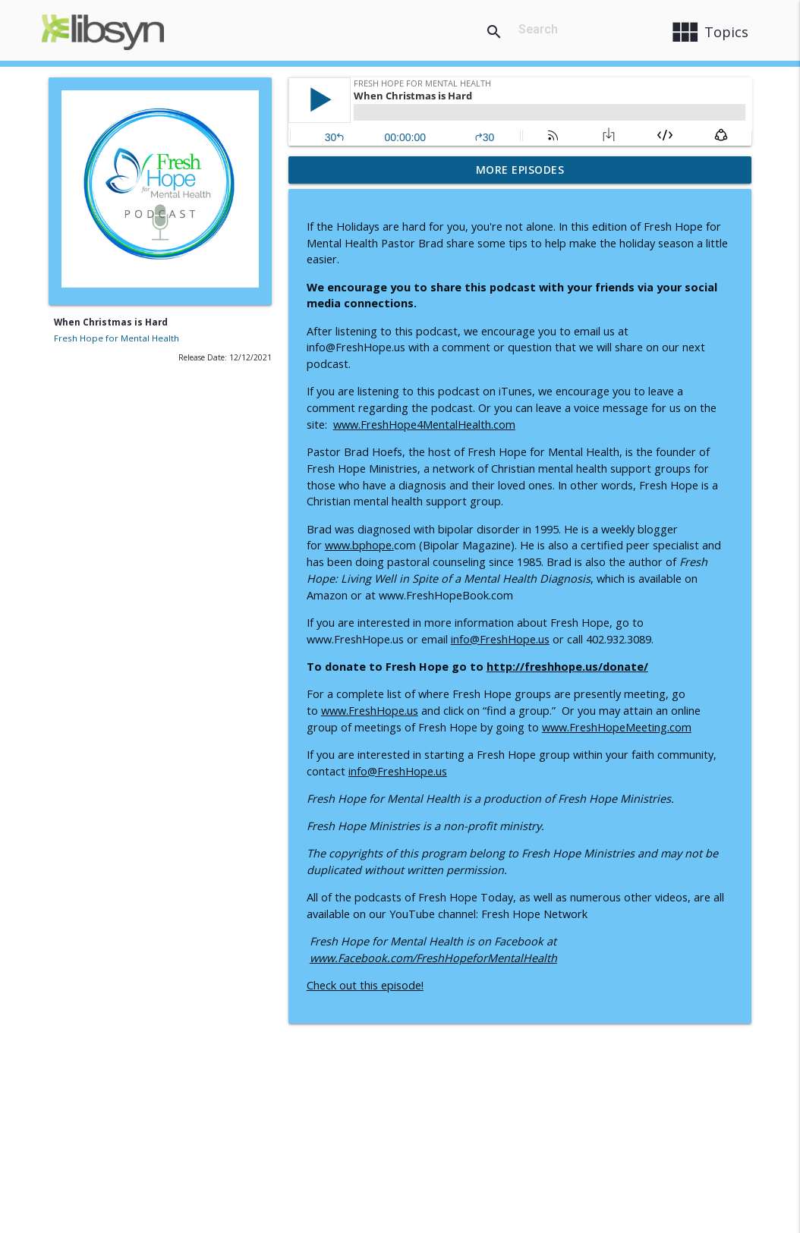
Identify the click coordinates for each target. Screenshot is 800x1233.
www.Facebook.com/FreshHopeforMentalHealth (433, 958)
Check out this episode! (365, 985)
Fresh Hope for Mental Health (116, 338)
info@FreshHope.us (500, 639)
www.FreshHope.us (369, 710)
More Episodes (520, 169)
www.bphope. (359, 545)
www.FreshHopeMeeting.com (616, 727)
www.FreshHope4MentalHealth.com (424, 424)
